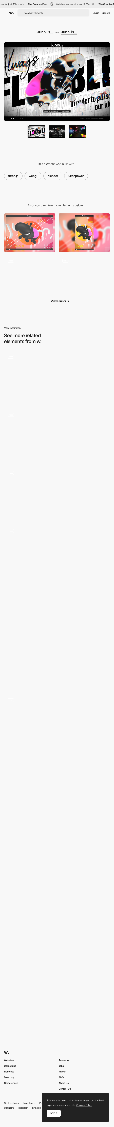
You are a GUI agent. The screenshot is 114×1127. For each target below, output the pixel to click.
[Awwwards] (11, 13)
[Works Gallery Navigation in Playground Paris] (57, 721)
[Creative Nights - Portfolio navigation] (57, 435)
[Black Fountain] (57, 877)
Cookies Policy (11, 1103)
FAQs (61, 1077)
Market (62, 1071)
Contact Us (65, 1088)
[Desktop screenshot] (29, 232)
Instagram (23, 1107)
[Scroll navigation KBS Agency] (57, 493)
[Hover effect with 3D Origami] (57, 377)
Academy (64, 1060)
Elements (9, 1071)
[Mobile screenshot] (84, 232)
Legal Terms (29, 1103)
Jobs (61, 1065)
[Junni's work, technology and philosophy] (84, 274)
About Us (64, 1083)
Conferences (11, 1083)
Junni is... (69, 32)
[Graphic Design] (57, 792)
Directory (9, 1077)
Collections (10, 1065)
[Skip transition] (29, 274)
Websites (9, 1060)
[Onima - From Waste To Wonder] (57, 650)
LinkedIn (36, 1107)
